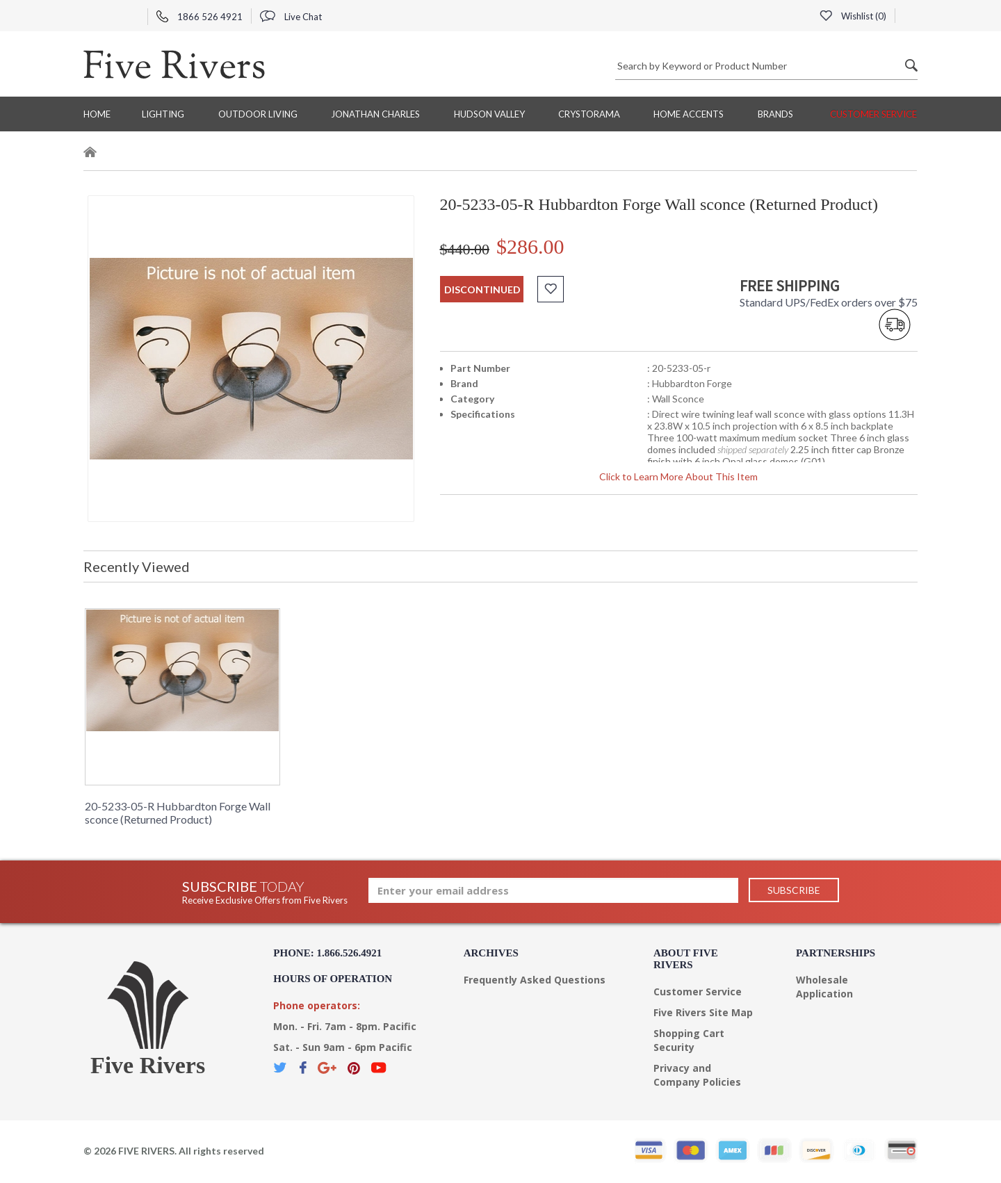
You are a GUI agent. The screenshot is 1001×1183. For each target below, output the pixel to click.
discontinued (482, 289)
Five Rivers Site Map (703, 1012)
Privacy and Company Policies (697, 1074)
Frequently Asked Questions (534, 979)
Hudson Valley (489, 114)
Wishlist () (853, 16)
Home (97, 114)
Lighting (163, 114)
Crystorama (589, 114)
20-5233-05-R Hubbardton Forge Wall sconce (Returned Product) (177, 812)
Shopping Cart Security (688, 1040)
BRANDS (775, 114)
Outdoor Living (258, 114)
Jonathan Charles (375, 114)
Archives (491, 952)
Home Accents (688, 114)
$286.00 (530, 246)
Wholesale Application (824, 986)
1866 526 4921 (199, 16)
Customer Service (873, 114)
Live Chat (291, 16)
